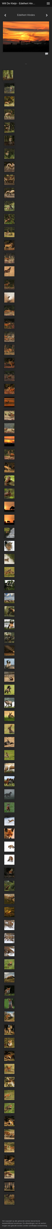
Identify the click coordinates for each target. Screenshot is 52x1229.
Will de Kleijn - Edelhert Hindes (19, 3)
